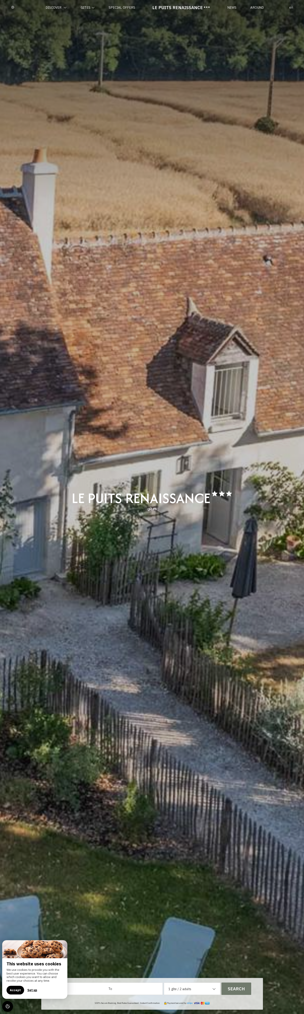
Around (257, 7)
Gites (88, 7)
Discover (56, 7)
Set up (32, 990)
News (231, 7)
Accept (15, 990)
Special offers (122, 7)
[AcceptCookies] (7, 1006)
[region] (34, 969)
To (110, 989)
